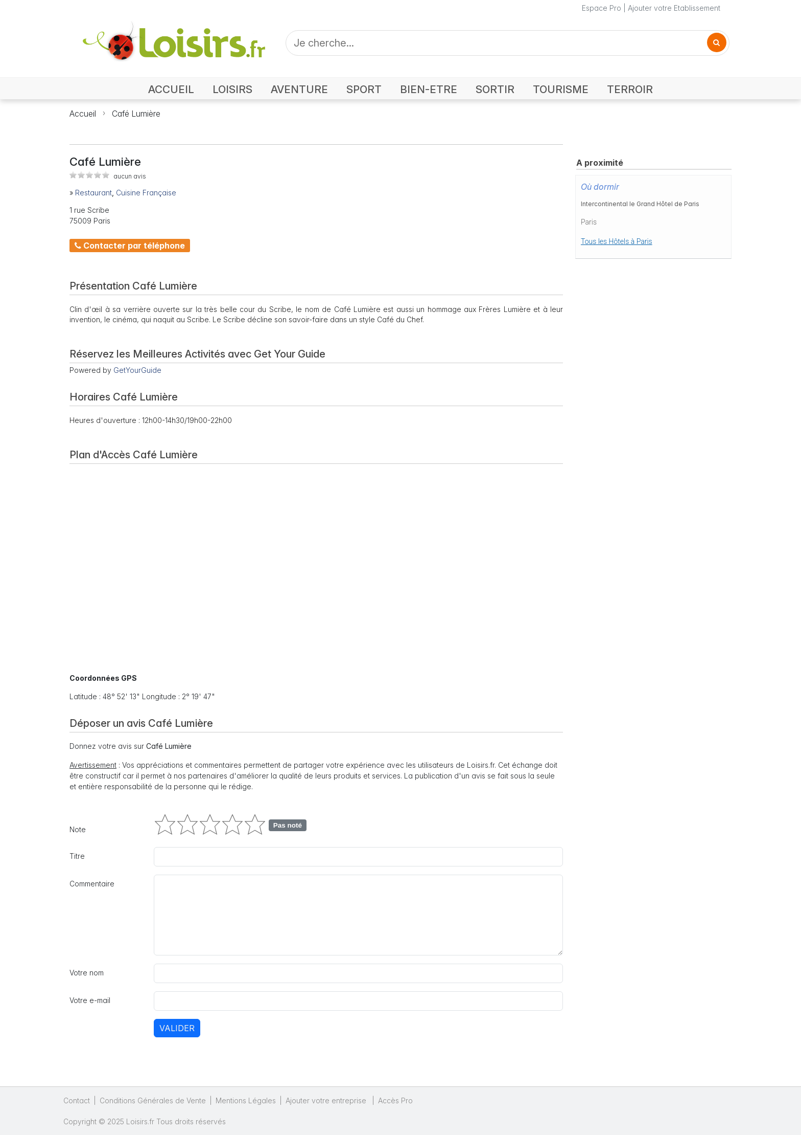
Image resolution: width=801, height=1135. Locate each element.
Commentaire (91, 883)
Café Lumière (136, 113)
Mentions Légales (246, 1100)
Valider (177, 1028)
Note (77, 829)
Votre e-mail (89, 1000)
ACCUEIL (171, 89)
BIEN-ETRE (428, 89)
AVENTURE (299, 89)
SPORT (364, 89)
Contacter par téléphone (130, 245)
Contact (76, 1100)
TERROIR (630, 89)
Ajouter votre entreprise (327, 1100)
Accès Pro (395, 1100)
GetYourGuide (137, 370)
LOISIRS (232, 89)
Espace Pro (601, 8)
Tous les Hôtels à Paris (616, 241)
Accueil (82, 113)
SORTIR (495, 89)
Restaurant (93, 192)
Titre (77, 856)
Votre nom (86, 972)
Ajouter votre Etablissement (674, 8)
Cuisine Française (146, 192)
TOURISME (560, 89)
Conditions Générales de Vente (153, 1100)
